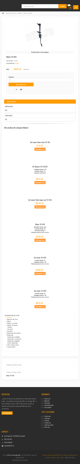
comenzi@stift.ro (9, 446)
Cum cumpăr (47, 407)
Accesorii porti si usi (11, 13)
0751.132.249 (8, 439)
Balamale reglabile (13, 341)
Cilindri (9, 327)
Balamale (10, 335)
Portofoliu (47, 403)
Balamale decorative (14, 333)
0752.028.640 (8, 442)
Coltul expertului (48, 405)
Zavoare (9, 331)
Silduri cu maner (12, 323)
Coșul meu (47, 418)
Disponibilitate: (10, 63)
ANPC (62, 458)
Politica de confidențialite (70, 455)
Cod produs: (9, 61)
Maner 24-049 (40, 224)
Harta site (47, 427)
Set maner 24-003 (40, 291)
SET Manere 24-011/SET (40, 166)
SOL (58, 458)
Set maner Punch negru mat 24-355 (40, 200)
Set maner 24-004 (40, 257)
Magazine (46, 401)
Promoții (46, 420)
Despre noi (47, 399)
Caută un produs (48, 425)
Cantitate (11, 77)
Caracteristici (11, 101)
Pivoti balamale (12, 343)
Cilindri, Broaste (12, 325)
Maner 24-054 (10, 375)
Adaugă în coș (21, 84)
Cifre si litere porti (13, 345)
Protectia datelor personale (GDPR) (52, 455)
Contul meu (47, 416)
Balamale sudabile (13, 337)
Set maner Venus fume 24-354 (40, 142)
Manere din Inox (12, 319)
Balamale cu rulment (14, 339)
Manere (20, 13)
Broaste (10, 329)
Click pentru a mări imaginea (40, 52)
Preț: (7, 69)
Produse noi (47, 423)
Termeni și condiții (50, 458)
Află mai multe (7, 413)
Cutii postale (11, 347)
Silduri (9, 321)
